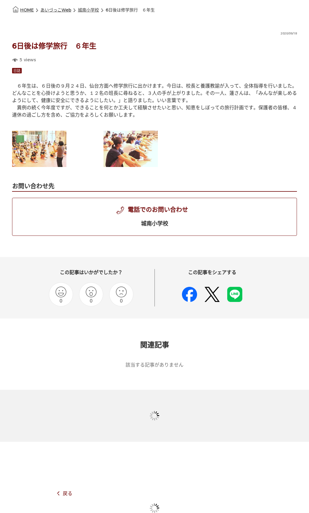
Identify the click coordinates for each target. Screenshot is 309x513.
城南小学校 (88, 10)
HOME (27, 10)
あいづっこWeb (55, 10)
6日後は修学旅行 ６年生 (130, 10)
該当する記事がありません (154, 365)
